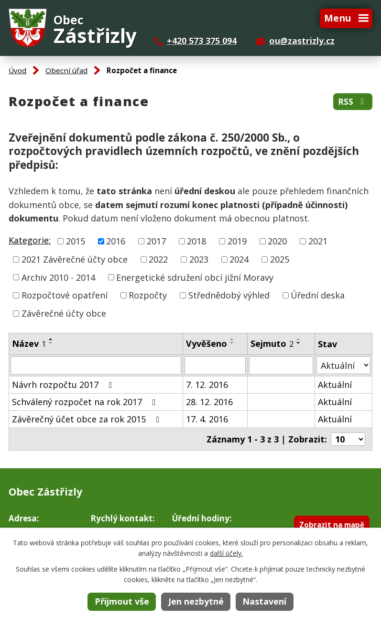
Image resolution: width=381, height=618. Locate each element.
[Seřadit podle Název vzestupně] (51, 339)
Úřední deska (318, 295)
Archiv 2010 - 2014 (58, 277)
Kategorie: (30, 240)
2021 (317, 241)
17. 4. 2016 (207, 419)
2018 (196, 241)
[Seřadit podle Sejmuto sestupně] (299, 343)
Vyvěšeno (206, 343)
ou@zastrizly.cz (302, 40)
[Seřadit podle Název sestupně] (51, 343)
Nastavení (264, 601)
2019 (237, 241)
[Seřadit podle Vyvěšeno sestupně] (232, 343)
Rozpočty (148, 295)
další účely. (226, 553)
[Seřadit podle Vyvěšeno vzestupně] (232, 339)
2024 (239, 259)
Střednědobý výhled (229, 295)
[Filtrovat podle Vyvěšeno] (215, 365)
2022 (158, 259)
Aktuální (335, 384)
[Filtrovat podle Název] (96, 365)
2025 (279, 259)
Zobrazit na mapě (331, 525)
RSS (353, 101)
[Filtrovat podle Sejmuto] (281, 365)
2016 (115, 241)
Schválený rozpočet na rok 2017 (86, 402)
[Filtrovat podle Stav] (343, 365)
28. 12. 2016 (209, 402)
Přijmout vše (122, 601)
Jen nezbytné (196, 601)
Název (29, 343)
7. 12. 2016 (207, 384)
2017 (156, 241)
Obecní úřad (66, 70)
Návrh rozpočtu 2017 (64, 384)
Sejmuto (272, 343)
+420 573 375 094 (202, 40)
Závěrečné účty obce (64, 313)
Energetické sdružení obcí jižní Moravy (194, 277)
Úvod (17, 70)
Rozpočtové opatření (65, 295)
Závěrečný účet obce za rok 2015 (87, 419)
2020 (277, 241)
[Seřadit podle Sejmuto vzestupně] (299, 339)
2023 (198, 259)
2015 (75, 241)
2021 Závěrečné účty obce (75, 259)
